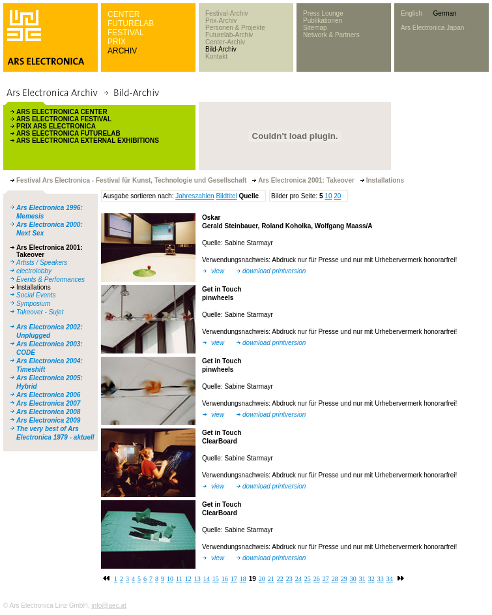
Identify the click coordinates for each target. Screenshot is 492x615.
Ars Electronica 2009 (48, 420)
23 (289, 578)
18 (243, 578)
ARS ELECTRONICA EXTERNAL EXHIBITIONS (87, 140)
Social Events (36, 295)
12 (188, 578)
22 (280, 578)
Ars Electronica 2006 (48, 394)
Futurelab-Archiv (229, 34)
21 (271, 578)
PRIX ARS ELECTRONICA (56, 126)
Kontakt (216, 56)
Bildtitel (226, 196)
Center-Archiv (225, 42)
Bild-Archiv (221, 49)
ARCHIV (122, 50)
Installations (33, 287)
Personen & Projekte (235, 27)
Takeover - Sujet (39, 312)
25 (307, 578)
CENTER (123, 14)
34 (389, 578)
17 (234, 578)
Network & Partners (331, 34)
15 (215, 578)
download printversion (274, 271)
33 (380, 578)
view (217, 271)
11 (179, 578)
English (411, 13)
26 (316, 578)
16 (225, 578)
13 (197, 578)
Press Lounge (323, 13)
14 (206, 578)
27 (326, 578)
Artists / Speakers (41, 262)
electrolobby (33, 271)
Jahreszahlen (194, 196)
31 (362, 578)
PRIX (117, 41)
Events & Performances (50, 279)
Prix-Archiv (221, 20)
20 (337, 196)
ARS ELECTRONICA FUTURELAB (68, 133)
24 (298, 578)
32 (371, 578)
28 (335, 578)
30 (353, 578)
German (444, 13)
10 (328, 196)
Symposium (33, 303)
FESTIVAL (126, 32)
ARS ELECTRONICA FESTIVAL (63, 119)
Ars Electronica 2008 (48, 411)
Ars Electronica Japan (432, 27)
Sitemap (315, 27)
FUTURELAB (131, 23)
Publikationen (322, 20)
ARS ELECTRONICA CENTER (62, 111)
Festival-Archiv (226, 13)
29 (344, 578)
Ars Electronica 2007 (48, 403)
